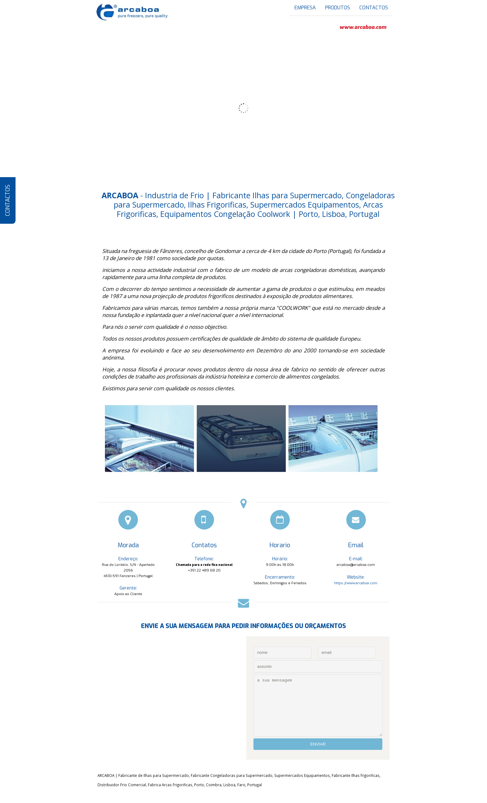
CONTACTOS (7, 200)
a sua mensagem (317, 705)
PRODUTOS (337, 7)
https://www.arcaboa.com (355, 582)
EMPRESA (305, 7)
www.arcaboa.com (362, 27)
